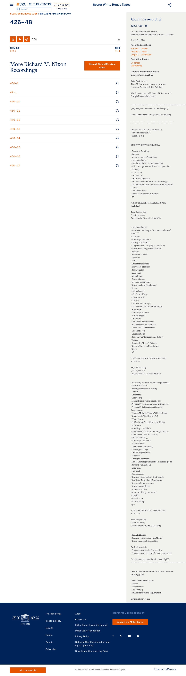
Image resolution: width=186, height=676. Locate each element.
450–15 (15, 147)
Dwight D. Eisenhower (141, 54)
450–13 (15, 129)
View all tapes (102, 66)
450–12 (15, 119)
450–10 (15, 101)
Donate (49, 642)
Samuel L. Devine (139, 48)
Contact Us (80, 619)
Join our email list (28, 670)
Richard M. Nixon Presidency (55, 13)
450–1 (14, 83)
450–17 (15, 165)
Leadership (136, 65)
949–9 (13, 51)
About (78, 613)
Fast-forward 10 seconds (27, 39)
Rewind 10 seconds (13, 39)
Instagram (138, 636)
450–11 (15, 110)
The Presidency (53, 613)
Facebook (113, 636)
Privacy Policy (82, 636)
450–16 (15, 156)
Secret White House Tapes (23, 13)
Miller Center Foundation (87, 630)
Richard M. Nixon (139, 51)
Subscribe (51, 649)
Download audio (119, 39)
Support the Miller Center (130, 622)
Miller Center (40, 4)
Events (49, 635)
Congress (135, 62)
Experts (49, 628)
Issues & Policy (53, 620)
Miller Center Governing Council (91, 625)
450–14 (15, 138)
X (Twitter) (120, 636)
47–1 (117, 51)
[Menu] (12, 5)
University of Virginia (21, 4)
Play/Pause (20, 39)
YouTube (129, 636)
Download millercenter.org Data (91, 651)
